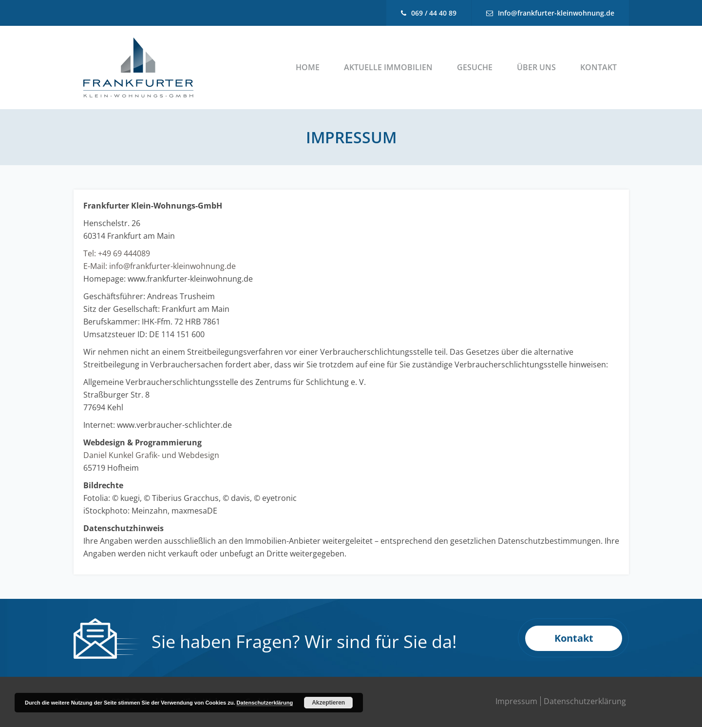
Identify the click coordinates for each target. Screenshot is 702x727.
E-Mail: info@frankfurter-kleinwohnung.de (159, 266)
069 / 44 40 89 (433, 13)
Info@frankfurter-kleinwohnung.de (556, 13)
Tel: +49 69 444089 (116, 253)
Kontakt (598, 67)
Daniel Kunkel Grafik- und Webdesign (151, 455)
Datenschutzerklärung (585, 701)
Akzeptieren (328, 702)
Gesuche (475, 67)
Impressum (516, 701)
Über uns (536, 67)
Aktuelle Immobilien (388, 67)
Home (308, 67)
